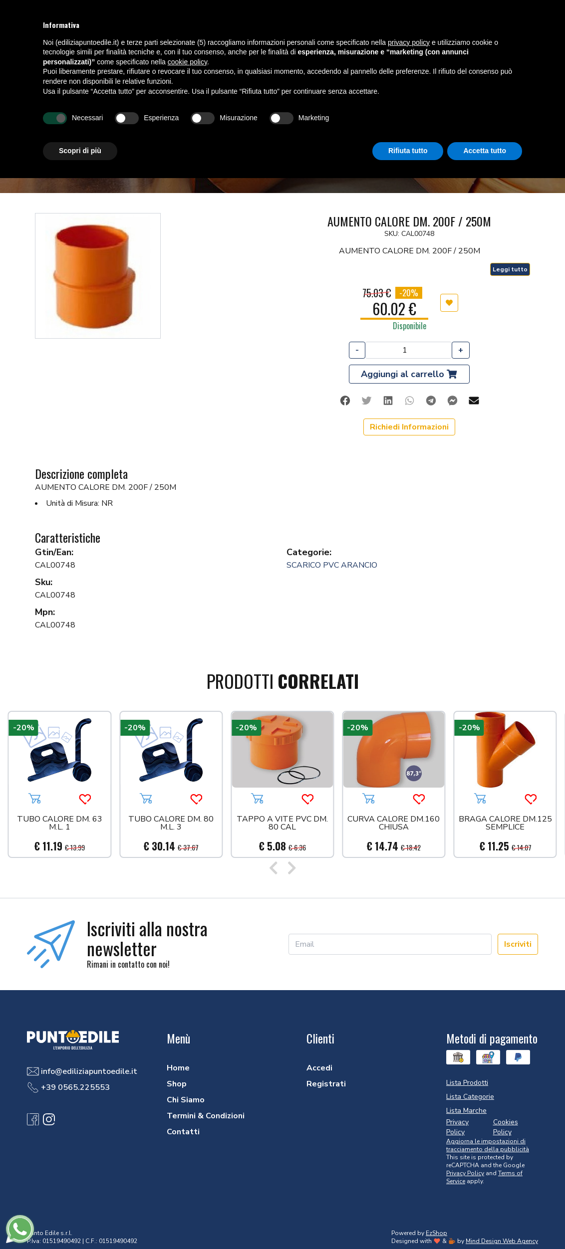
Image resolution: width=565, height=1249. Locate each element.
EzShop (436, 1233)
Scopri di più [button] (80, 151)
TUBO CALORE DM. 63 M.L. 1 (59, 824)
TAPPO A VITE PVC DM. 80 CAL (282, 824)
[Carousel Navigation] (282, 869)
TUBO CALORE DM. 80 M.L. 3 (171, 824)
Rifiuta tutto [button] (408, 151)
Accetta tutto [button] (484, 151)
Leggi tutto (510, 269)
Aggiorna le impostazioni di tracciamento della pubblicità (487, 1145)
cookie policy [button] (187, 62)
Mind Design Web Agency (502, 1241)
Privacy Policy (465, 1173)
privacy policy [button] (409, 42)
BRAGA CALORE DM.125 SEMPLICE (505, 824)
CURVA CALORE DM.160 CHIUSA (393, 824)
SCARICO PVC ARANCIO (331, 565)
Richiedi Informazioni (409, 426)
